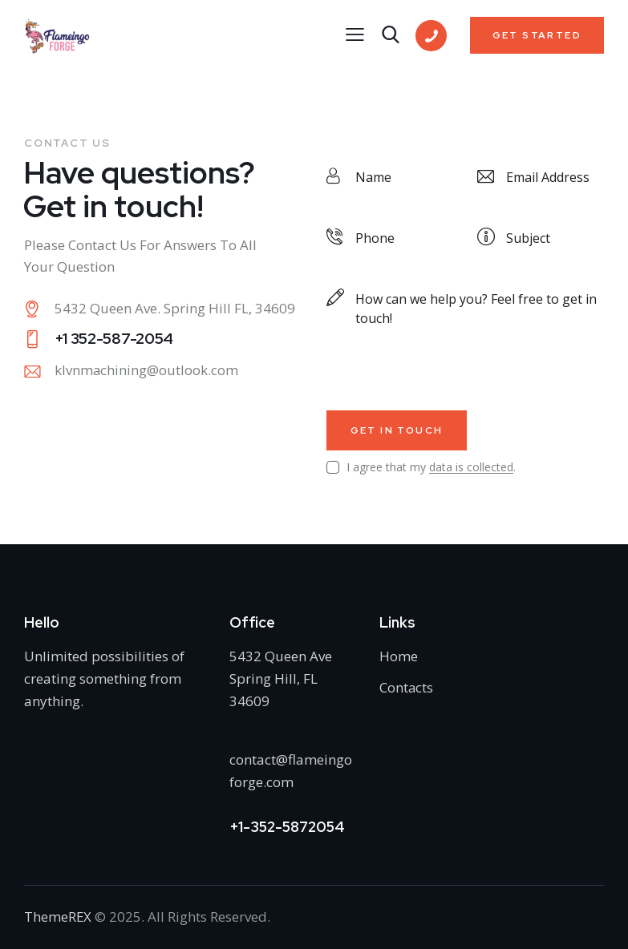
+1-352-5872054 (287, 827)
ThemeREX (58, 916)
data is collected (471, 468)
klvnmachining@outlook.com (147, 370)
